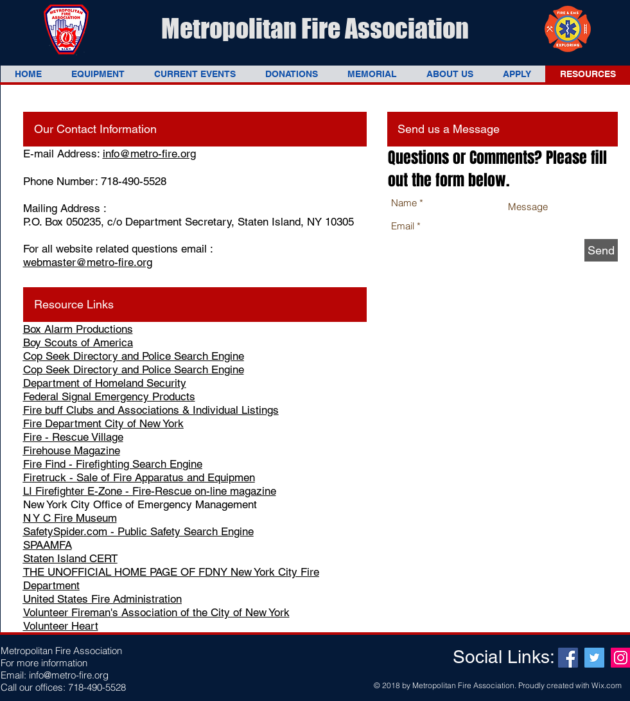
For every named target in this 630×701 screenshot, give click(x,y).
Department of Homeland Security (104, 383)
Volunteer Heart (60, 625)
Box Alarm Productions (78, 329)
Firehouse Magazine (71, 450)
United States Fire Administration (102, 598)
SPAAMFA (47, 544)
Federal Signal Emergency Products (109, 396)
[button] (98, 74)
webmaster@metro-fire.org (87, 262)
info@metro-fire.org (149, 153)
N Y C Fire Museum (70, 517)
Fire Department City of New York (103, 423)
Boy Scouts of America (78, 342)
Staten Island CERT (70, 558)
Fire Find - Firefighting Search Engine (112, 463)
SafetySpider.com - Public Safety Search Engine (138, 531)
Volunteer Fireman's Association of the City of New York (156, 612)
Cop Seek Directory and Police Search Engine (133, 356)
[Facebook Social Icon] (568, 658)
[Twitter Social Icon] (594, 658)
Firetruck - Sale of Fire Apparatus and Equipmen (139, 477)
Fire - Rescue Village (73, 436)
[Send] (601, 250)
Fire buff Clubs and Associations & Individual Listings (151, 410)
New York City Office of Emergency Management (140, 504)
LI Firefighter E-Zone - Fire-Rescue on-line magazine (149, 490)
